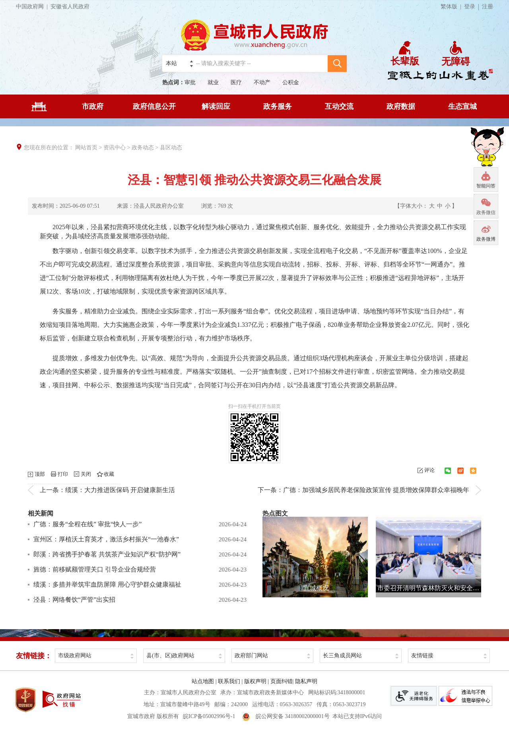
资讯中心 (114, 148)
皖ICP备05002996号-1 (209, 716)
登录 (469, 7)
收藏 (109, 474)
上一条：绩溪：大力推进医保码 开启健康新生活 (107, 490)
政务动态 (143, 148)
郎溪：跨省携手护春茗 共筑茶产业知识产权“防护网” (107, 554)
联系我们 (229, 681)
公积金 (290, 82)
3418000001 (351, 692)
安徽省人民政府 (70, 7)
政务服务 (277, 106)
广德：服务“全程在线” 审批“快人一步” (87, 524)
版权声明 (255, 681)
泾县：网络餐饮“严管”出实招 (74, 599)
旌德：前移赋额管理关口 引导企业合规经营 (94, 569)
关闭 (86, 474)
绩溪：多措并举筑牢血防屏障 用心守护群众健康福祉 (107, 584)
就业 (213, 82)
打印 (63, 474)
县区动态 (171, 148)
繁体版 (452, 7)
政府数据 (401, 106)
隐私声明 (306, 681)
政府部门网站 (251, 656)
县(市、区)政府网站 (170, 656)
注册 (487, 7)
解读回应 (216, 106)
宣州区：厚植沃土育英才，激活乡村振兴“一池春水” (106, 539)
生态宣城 (462, 106)
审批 (190, 82)
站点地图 (203, 681)
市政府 (92, 106)
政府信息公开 (154, 106)
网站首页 (86, 148)
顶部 (40, 474)
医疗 (236, 82)
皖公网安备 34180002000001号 (286, 716)
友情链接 (422, 656)
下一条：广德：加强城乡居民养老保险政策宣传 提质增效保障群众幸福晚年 (363, 490)
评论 (429, 470)
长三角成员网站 (342, 656)
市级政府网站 (74, 656)
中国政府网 (33, 7)
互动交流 (339, 106)
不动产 (262, 82)
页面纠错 (281, 681)
